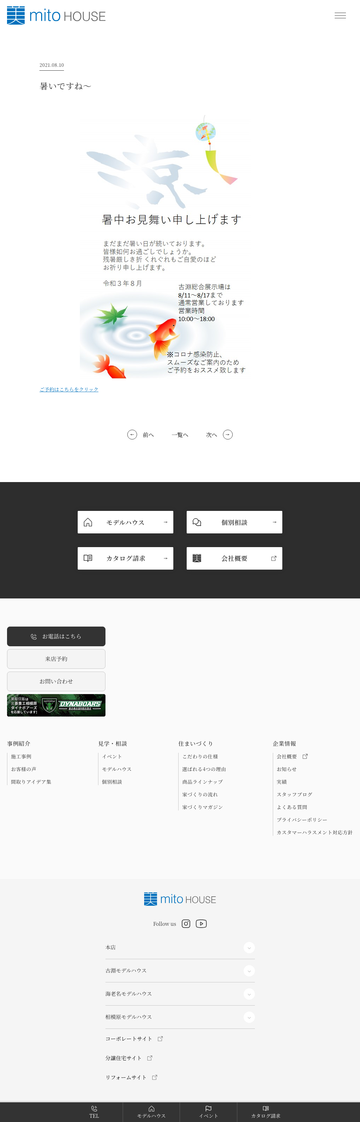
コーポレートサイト (129, 1038)
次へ (211, 435)
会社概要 (292, 756)
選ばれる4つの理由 (204, 768)
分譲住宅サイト (123, 1058)
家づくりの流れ (200, 794)
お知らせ (287, 768)
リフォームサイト (126, 1077)
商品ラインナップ (202, 781)
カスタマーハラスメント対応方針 (315, 832)
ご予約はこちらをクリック (68, 389)
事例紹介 (19, 743)
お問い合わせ (56, 681)
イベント (112, 756)
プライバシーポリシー (302, 819)
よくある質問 (292, 806)
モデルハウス (117, 768)
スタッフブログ (295, 794)
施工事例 (21, 756)
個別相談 (112, 781)
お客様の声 (24, 768)
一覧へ (180, 435)
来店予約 (56, 659)
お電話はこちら (56, 636)
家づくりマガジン (202, 806)
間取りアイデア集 (31, 781)
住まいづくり (195, 743)
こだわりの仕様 (200, 756)
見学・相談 (112, 743)
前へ (148, 435)
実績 (282, 781)
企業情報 (284, 743)
